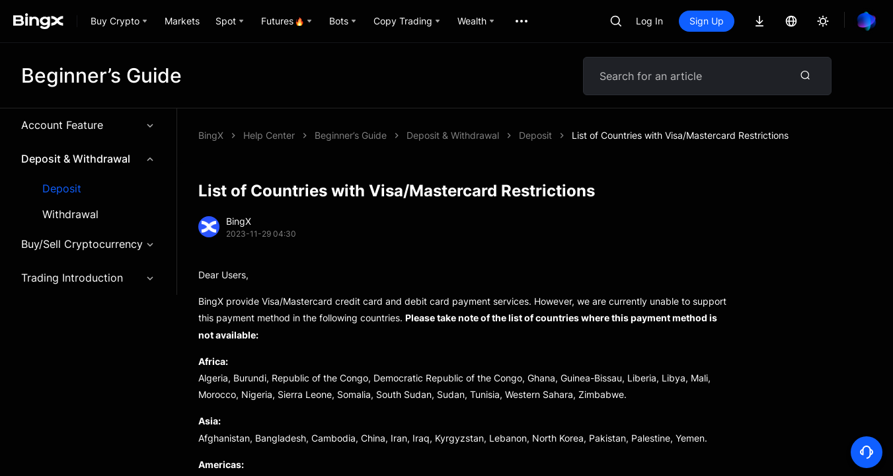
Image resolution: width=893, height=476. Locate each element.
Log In (649, 20)
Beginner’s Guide (351, 135)
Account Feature (88, 125)
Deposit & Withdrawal (88, 158)
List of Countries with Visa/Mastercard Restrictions (680, 135)
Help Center (269, 135)
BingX (210, 135)
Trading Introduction (88, 277)
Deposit (61, 188)
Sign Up (706, 20)
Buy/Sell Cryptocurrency (88, 244)
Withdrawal (70, 214)
